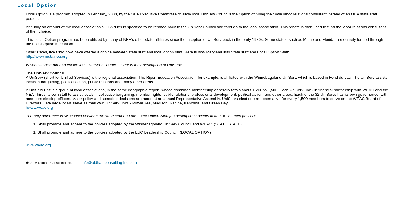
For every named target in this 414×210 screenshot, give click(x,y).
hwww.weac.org (39, 107)
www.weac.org (38, 145)
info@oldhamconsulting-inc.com (109, 162)
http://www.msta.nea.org (47, 56)
